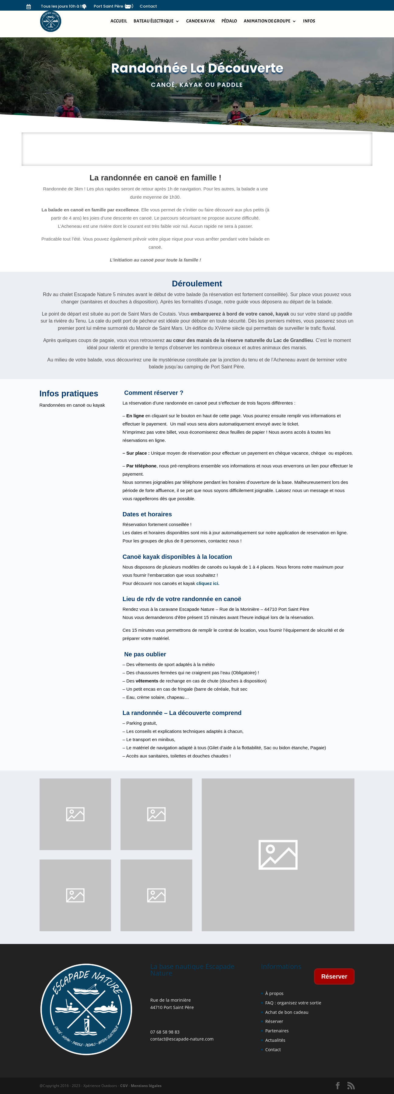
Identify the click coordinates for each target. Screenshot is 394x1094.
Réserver (334, 976)
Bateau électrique (153, 21)
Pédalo (229, 21)
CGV (124, 1085)
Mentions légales (146, 1085)
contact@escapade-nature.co (180, 1039)
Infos (309, 21)
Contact (148, 6)
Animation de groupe (267, 21)
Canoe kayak (200, 21)
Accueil (118, 21)
